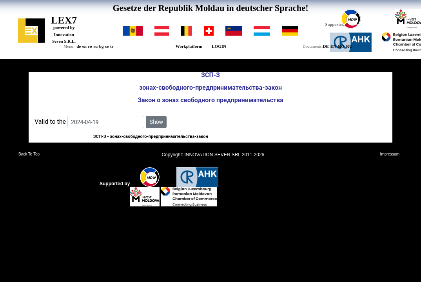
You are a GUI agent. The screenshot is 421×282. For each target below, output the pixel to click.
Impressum (389, 154)
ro (90, 46)
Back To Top (29, 154)
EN (333, 46)
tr (112, 46)
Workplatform (189, 46)
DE (325, 46)
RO (341, 46)
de (78, 46)
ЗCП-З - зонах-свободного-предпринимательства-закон (150, 136)
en (84, 46)
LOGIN (219, 46)
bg (101, 46)
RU (349, 46)
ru (95, 46)
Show (156, 122)
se (107, 46)
